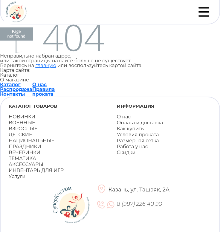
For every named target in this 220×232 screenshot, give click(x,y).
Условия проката (138, 134)
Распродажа (16, 89)
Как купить (130, 129)
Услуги (17, 176)
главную (45, 65)
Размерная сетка (138, 140)
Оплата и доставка (140, 123)
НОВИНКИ (22, 117)
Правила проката (43, 91)
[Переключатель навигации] (204, 12)
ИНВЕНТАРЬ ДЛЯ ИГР (36, 170)
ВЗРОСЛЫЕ (23, 129)
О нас (39, 84)
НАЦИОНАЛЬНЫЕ (31, 140)
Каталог (10, 84)
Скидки (126, 152)
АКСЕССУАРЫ (26, 164)
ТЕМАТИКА (22, 158)
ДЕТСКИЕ (20, 134)
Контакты (12, 94)
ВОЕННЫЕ (22, 123)
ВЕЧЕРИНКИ (24, 152)
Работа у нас (132, 146)
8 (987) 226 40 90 (139, 204)
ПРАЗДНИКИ (25, 146)
